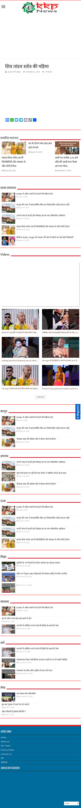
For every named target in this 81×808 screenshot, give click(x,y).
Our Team (5, 746)
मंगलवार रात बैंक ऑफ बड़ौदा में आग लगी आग (34, 670)
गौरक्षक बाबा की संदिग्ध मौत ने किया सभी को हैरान (36, 439)
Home (3, 737)
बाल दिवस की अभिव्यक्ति (26, 693)
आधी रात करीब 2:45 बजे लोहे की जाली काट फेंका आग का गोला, (66, 162)
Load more (40, 397)
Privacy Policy (7, 750)
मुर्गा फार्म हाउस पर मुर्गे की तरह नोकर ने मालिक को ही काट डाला (41, 473)
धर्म (2, 758)
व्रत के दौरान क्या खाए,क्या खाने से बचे (16, 618)
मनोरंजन (4, 762)
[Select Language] (71, 803)
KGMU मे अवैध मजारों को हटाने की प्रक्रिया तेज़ (34, 194)
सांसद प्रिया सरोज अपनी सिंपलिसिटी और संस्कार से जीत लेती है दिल (14, 162)
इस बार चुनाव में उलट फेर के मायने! (15, 704)
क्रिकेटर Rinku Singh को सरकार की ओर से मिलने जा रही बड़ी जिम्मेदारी (44, 237)
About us (5, 741)
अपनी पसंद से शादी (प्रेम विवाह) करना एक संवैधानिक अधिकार (40, 215)
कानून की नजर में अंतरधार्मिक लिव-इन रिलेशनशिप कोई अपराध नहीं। (43, 205)
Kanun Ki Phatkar (14, 71)
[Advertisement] (40, 37)
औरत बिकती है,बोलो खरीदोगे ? (14, 711)
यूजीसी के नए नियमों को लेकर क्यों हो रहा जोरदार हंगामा (38, 563)
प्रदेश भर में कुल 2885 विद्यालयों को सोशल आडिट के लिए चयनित (41, 574)
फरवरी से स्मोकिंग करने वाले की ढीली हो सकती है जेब (37, 625)
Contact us (6, 754)
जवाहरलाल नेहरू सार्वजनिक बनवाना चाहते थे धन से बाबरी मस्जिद (41, 660)
